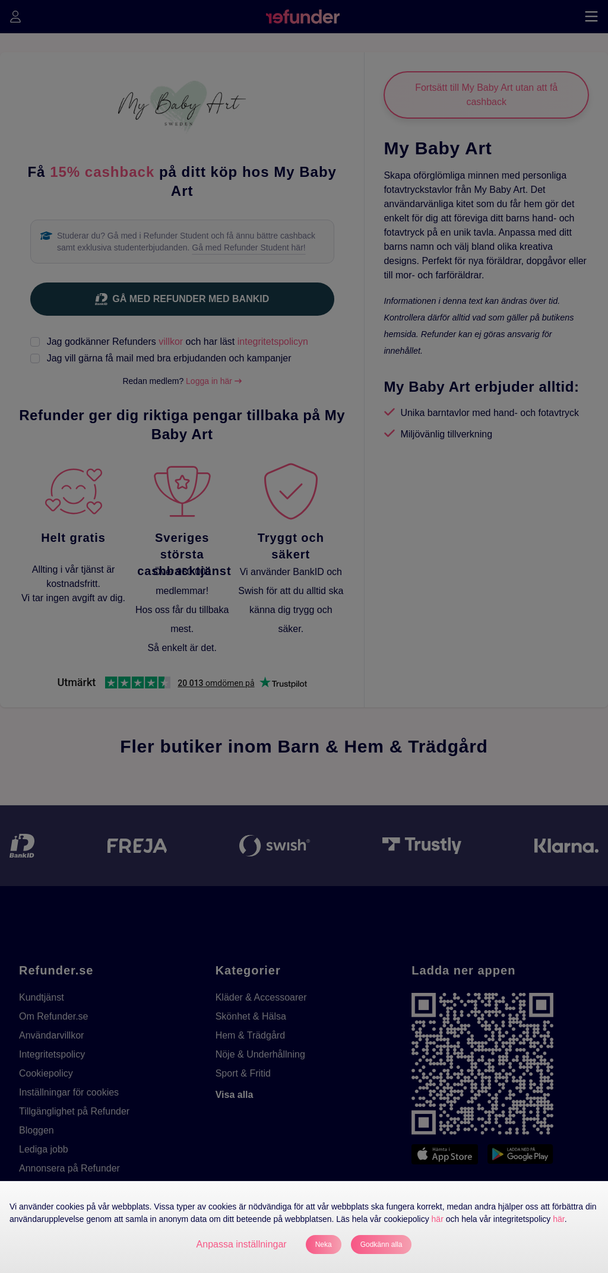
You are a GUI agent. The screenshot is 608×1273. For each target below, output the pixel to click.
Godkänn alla (381, 1244)
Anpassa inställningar (242, 1244)
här (438, 1219)
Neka (323, 1244)
